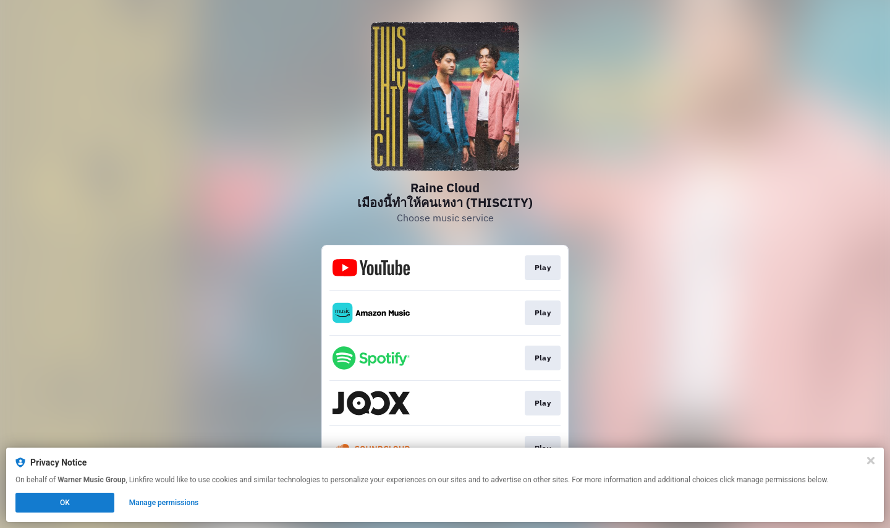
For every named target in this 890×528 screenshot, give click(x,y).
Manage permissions (164, 502)
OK (65, 502)
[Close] (871, 461)
